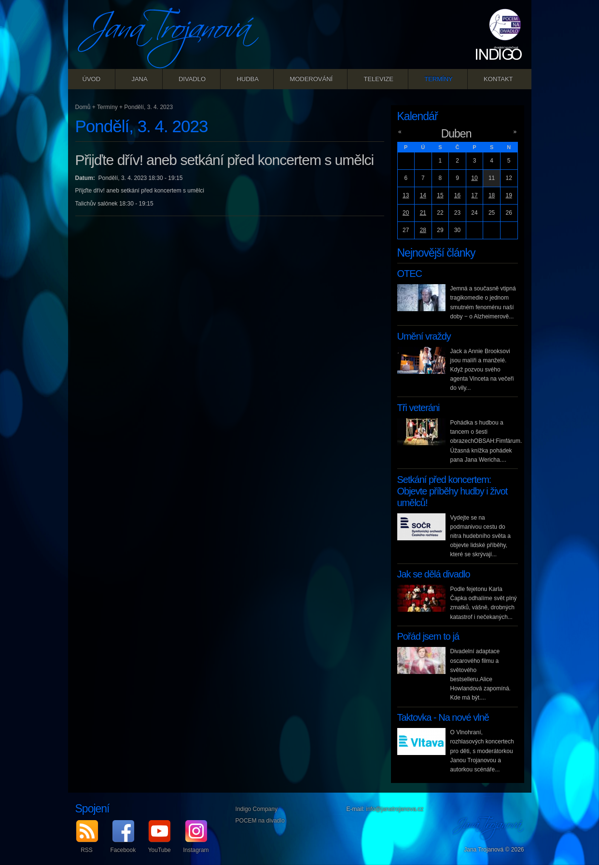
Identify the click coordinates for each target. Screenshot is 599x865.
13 (406, 195)
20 (406, 212)
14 (423, 195)
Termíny (438, 78)
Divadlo (192, 78)
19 (509, 195)
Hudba (248, 78)
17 (474, 195)
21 (423, 212)
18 (491, 195)
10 (474, 178)
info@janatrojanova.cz (394, 809)
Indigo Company (257, 809)
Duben (456, 133)
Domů (83, 107)
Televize (378, 78)
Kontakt (498, 78)
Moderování (311, 78)
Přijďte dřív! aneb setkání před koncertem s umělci (224, 160)
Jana (139, 78)
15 (440, 195)
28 (423, 230)
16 (457, 195)
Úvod (92, 78)
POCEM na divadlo (260, 820)
